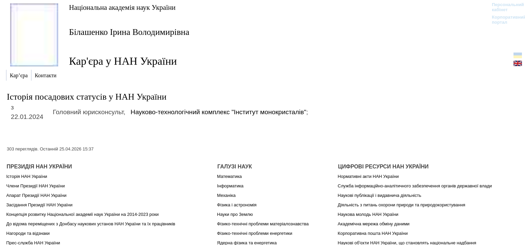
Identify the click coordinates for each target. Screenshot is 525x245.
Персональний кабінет (504, 7)
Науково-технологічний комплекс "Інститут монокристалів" (218, 112)
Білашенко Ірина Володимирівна (129, 32)
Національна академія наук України (122, 7)
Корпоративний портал (504, 20)
